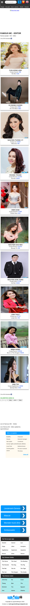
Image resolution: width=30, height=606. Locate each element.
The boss (20, 449)
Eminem (4, 585)
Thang (4, 581)
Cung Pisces (15, 175)
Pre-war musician (22, 447)
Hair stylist (9, 440)
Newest (27, 7)
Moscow (15, 142)
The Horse (5, 559)
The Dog (13, 563)
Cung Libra (15, 105)
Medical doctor (22, 444)
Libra (12, 544)
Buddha (8, 435)
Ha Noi (15, 72)
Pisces (4, 552)
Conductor (20, 440)
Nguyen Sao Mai (15, 243)
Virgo (3, 544)
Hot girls (7, 7)
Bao (12, 581)
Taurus (22, 552)
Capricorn (14, 548)
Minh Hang (15, 348)
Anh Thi (15, 383)
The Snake (24, 570)
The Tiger (23, 567)
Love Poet (9, 444)
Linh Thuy (15, 313)
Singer (2, 7)
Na (12, 578)
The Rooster (5, 563)
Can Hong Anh (15, 69)
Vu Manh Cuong (15, 104)
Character (20, 435)
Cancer (13, 541)
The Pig (23, 563)
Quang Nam (15, 386)
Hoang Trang (15, 173)
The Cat (4, 570)
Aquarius (23, 548)
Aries (12, 552)
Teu (12, 585)
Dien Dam (15, 208)
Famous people (4, 34)
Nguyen (23, 585)
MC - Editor (13, 34)
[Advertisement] (15, 19)
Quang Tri (15, 246)
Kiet (3, 589)
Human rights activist (12, 442)
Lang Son (15, 316)
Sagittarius (5, 548)
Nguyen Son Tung (15, 278)
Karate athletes (22, 442)
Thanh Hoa (15, 211)
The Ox (13, 567)
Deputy (8, 437)
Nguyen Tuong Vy (15, 138)
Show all (25, 453)
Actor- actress (14, 7)
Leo (22, 541)
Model (21, 7)
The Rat (4, 567)
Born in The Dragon (15, 351)
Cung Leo (15, 140)
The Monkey (24, 559)
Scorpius (23, 544)
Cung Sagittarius (15, 384)
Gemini (4, 541)
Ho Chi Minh (15, 107)
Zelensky (4, 578)
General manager (22, 437)
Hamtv (13, 589)
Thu (22, 581)
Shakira (23, 589)
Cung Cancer (15, 70)
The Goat (13, 559)
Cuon (22, 578)
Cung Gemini (15, 210)
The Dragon (14, 570)
